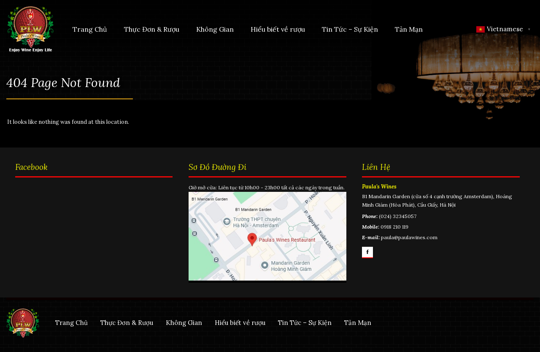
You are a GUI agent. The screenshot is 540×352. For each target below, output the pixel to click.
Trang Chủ (89, 29)
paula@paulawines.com (409, 243)
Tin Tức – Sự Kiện (349, 29)
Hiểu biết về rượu (277, 29)
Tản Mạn (408, 29)
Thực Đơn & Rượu (150, 29)
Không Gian (214, 29)
